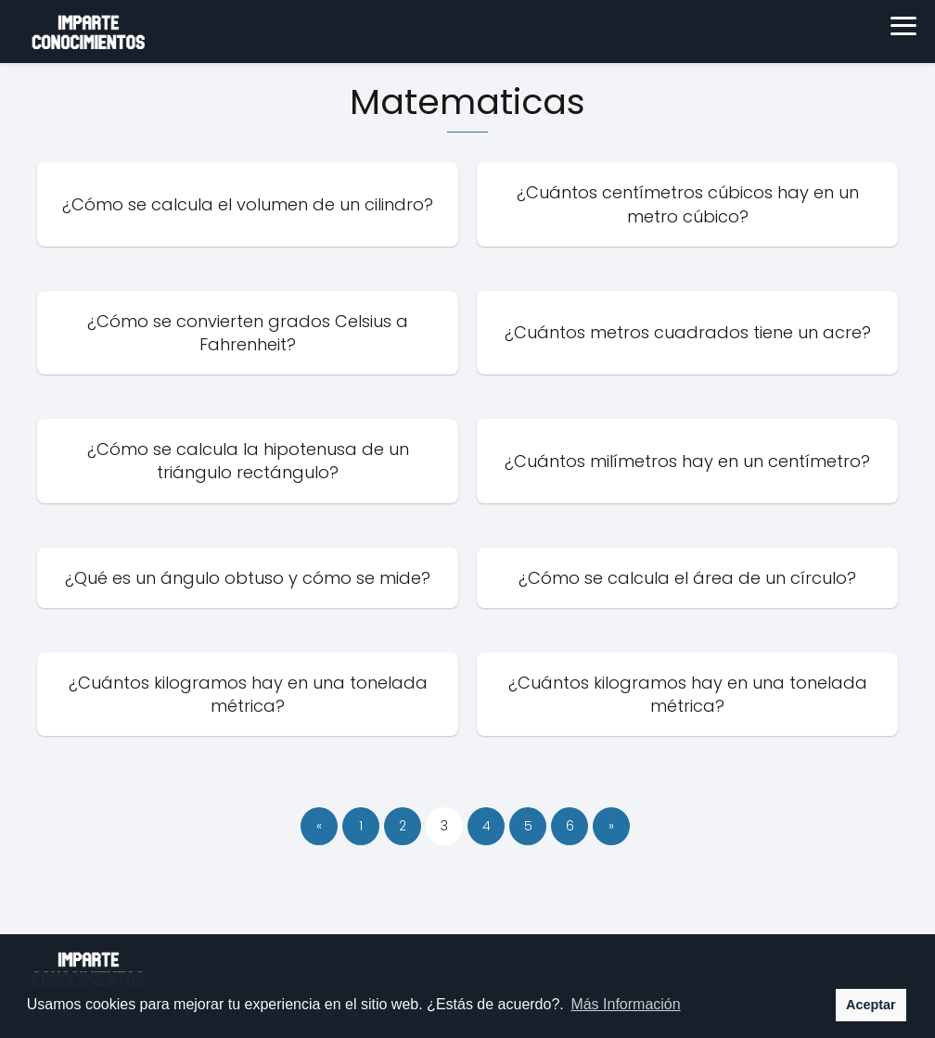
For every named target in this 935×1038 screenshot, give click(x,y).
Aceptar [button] (871, 1004)
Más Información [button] (625, 1004)
